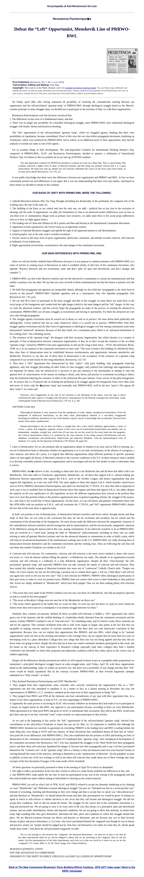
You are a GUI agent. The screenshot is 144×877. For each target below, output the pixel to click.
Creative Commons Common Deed (80, 88)
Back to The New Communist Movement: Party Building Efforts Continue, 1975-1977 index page (65, 867)
